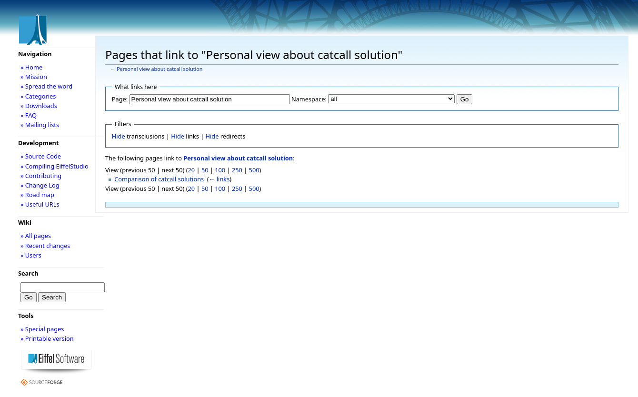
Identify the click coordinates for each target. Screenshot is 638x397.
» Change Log (40, 185)
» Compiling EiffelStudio (54, 166)
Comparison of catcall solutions (159, 179)
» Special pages (42, 329)
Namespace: (309, 99)
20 (191, 170)
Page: (120, 99)
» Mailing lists (39, 124)
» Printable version (47, 338)
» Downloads (38, 105)
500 (254, 170)
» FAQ (28, 115)
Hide (118, 136)
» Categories (38, 96)
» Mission (33, 76)
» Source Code (40, 156)
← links (219, 179)
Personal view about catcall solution (159, 69)
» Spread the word (46, 86)
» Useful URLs (40, 204)
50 (205, 170)
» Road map (37, 194)
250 (237, 170)
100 (220, 170)
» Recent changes (45, 245)
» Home (31, 67)
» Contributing (40, 175)
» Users (30, 255)
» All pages (35, 235)
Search (28, 273)
